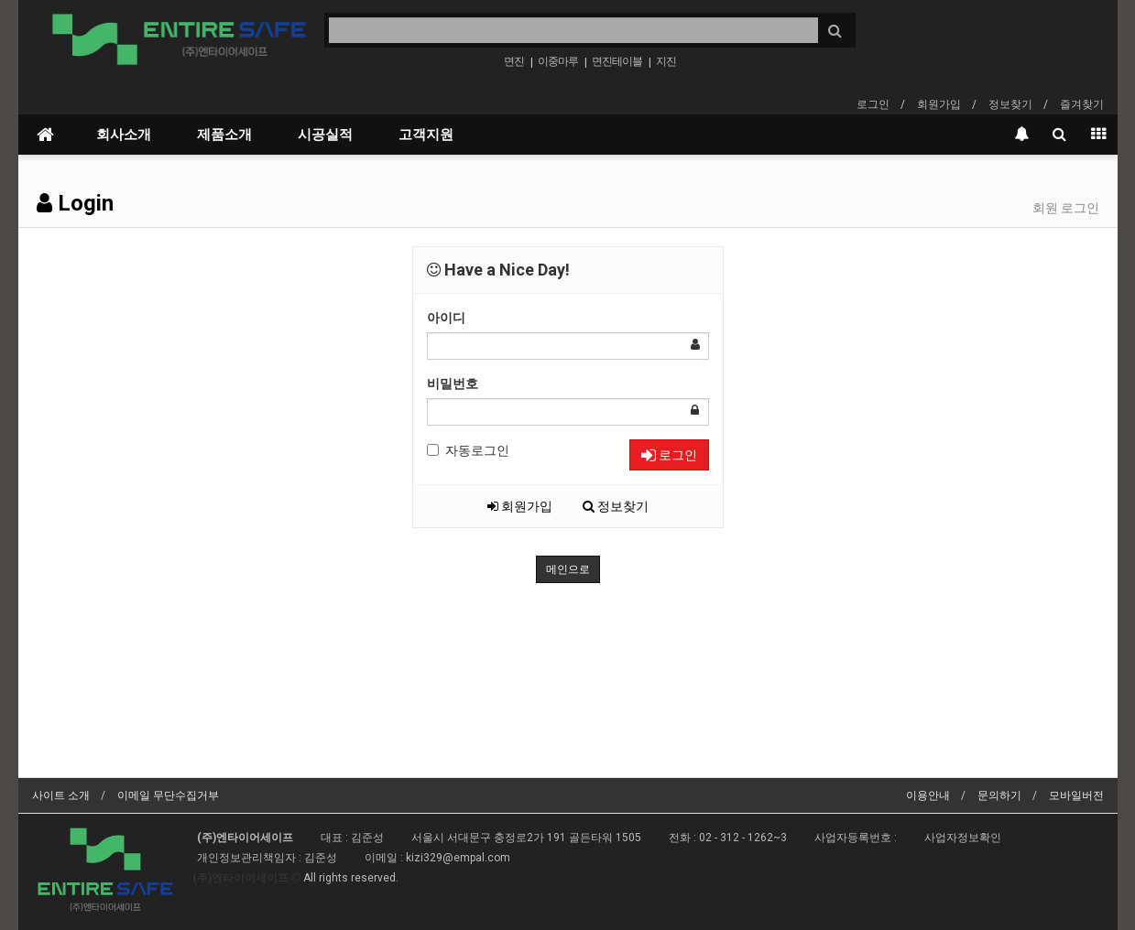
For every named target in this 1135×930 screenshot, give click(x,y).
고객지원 (425, 134)
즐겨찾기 (1082, 104)
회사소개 (123, 134)
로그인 (873, 104)
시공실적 (325, 134)
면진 (514, 61)
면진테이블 (617, 61)
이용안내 (928, 795)
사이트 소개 (61, 795)
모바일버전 (1076, 795)
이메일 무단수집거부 (168, 795)
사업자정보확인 (962, 837)
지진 (666, 61)
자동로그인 (468, 450)
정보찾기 (1010, 104)
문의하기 (999, 795)
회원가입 (939, 104)
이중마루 (558, 61)
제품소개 (224, 134)
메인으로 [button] (568, 569)
